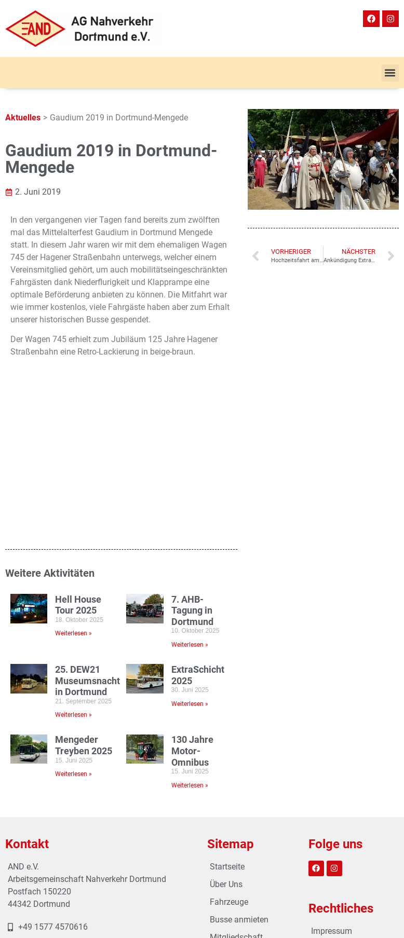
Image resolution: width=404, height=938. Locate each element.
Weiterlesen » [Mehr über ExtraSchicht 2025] (189, 555)
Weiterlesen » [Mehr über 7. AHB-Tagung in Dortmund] (189, 495)
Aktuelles (23, 118)
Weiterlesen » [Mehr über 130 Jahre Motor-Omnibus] (189, 636)
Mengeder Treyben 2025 (83, 597)
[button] (390, 72)
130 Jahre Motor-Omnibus (192, 602)
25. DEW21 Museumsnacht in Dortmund (87, 531)
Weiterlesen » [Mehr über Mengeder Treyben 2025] (73, 625)
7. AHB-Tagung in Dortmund (192, 461)
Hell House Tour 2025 (78, 456)
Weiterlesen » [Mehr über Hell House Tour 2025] (73, 484)
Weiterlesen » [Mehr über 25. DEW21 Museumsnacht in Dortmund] (73, 566)
